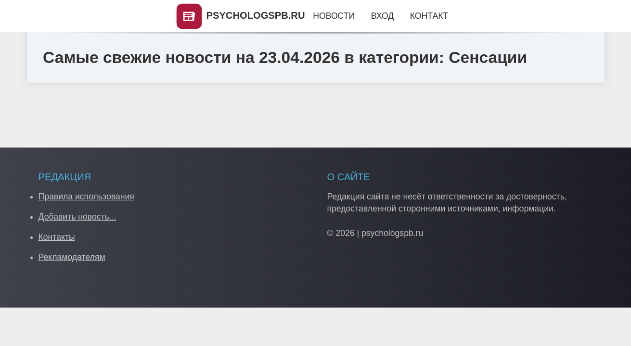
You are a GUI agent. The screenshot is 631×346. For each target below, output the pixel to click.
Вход (382, 16)
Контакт (429, 16)
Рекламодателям (72, 257)
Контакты (57, 237)
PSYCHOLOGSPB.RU (240, 15)
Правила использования (86, 196)
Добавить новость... (77, 217)
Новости (334, 16)
